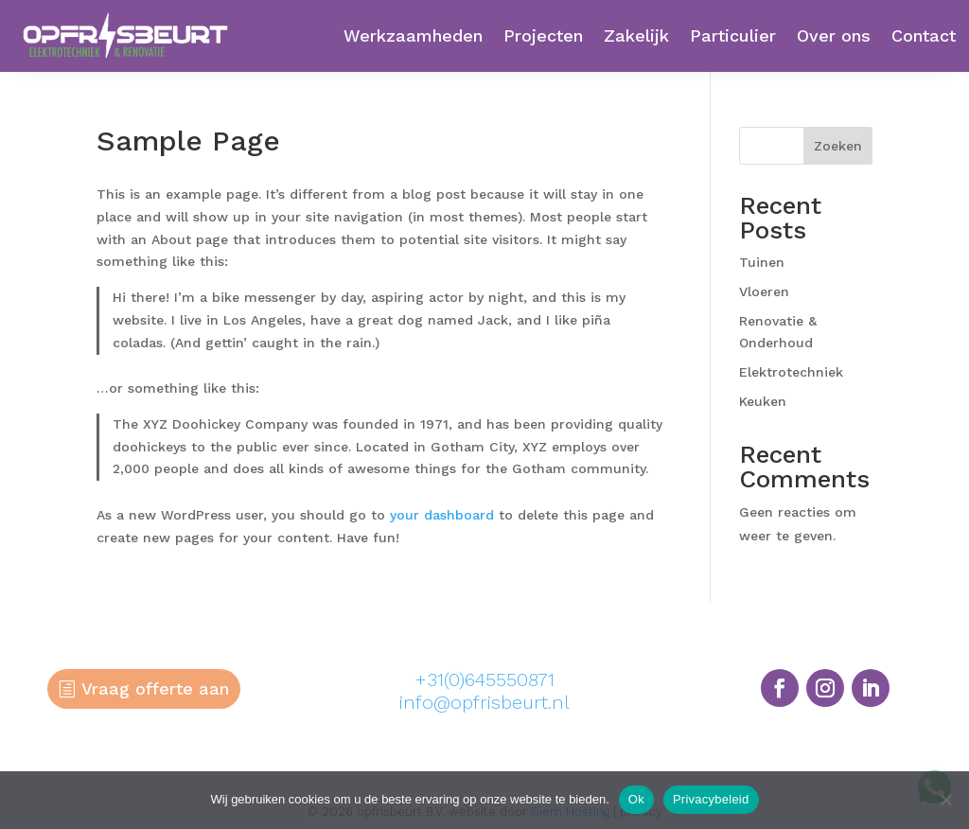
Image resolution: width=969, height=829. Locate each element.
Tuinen (761, 262)
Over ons (834, 35)
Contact (923, 35)
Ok (636, 799)
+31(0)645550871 (484, 679)
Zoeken (838, 145)
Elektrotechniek (791, 371)
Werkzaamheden (413, 35)
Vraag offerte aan (155, 688)
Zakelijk (636, 35)
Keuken (762, 401)
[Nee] (945, 799)
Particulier (733, 35)
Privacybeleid (711, 799)
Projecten (543, 35)
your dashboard (442, 514)
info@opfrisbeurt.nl (484, 702)
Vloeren (764, 291)
